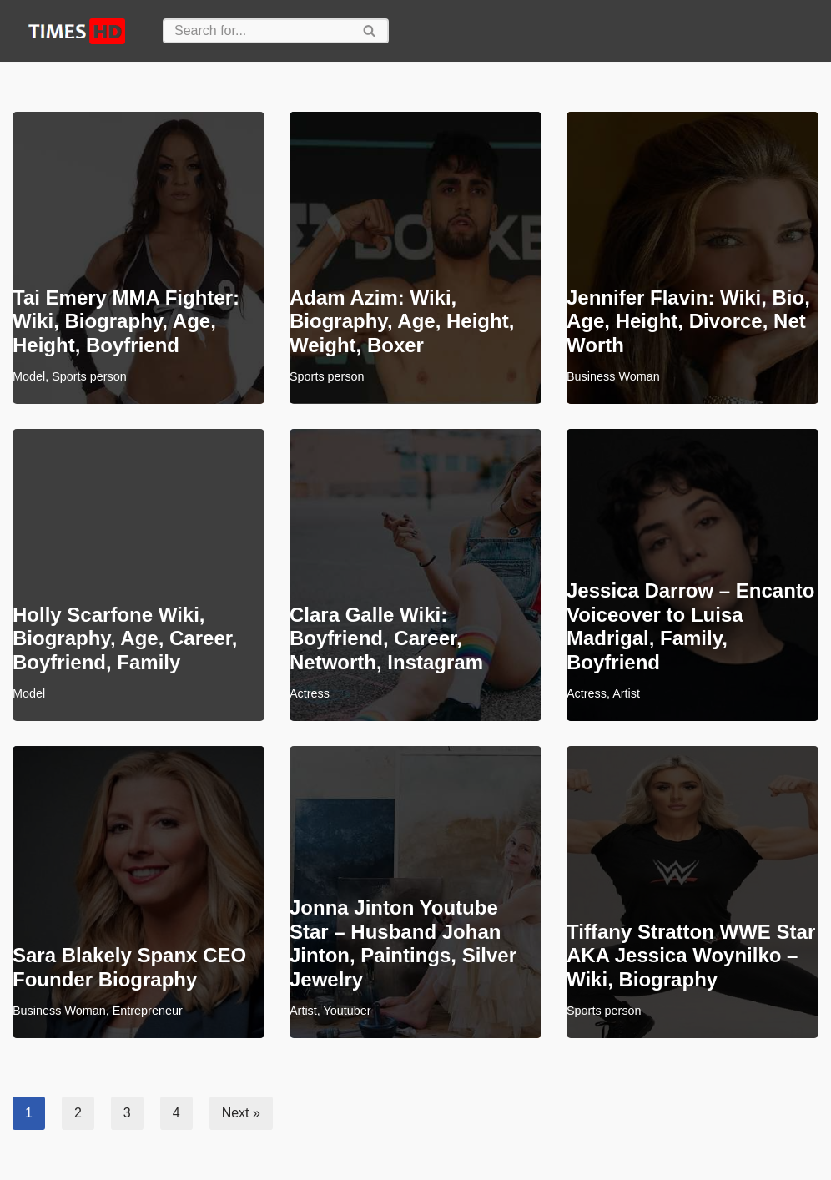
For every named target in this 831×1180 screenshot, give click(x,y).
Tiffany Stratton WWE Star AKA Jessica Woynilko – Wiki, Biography (691, 955)
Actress (310, 693)
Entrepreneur (148, 1010)
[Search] (257, 30)
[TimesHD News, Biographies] (75, 31)
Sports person (89, 376)
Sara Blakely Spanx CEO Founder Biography (129, 967)
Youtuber (347, 1010)
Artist (626, 693)
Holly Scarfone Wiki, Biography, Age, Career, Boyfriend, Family (125, 638)
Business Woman (613, 376)
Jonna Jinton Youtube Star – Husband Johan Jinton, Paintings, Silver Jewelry (403, 943)
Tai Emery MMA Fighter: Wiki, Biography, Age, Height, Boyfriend (126, 321)
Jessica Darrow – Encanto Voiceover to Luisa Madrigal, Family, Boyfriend (690, 626)
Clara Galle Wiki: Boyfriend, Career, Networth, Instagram (386, 638)
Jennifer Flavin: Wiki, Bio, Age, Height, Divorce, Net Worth (688, 321)
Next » (241, 1113)
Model (29, 376)
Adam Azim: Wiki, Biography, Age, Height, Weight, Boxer (402, 321)
